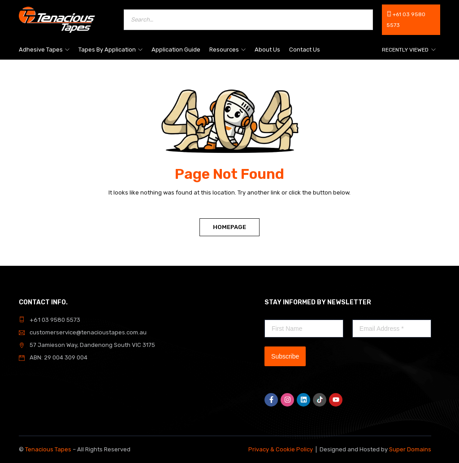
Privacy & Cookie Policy (280, 449)
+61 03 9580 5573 (54, 319)
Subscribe (285, 356)
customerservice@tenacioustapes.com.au (88, 332)
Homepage (229, 227)
